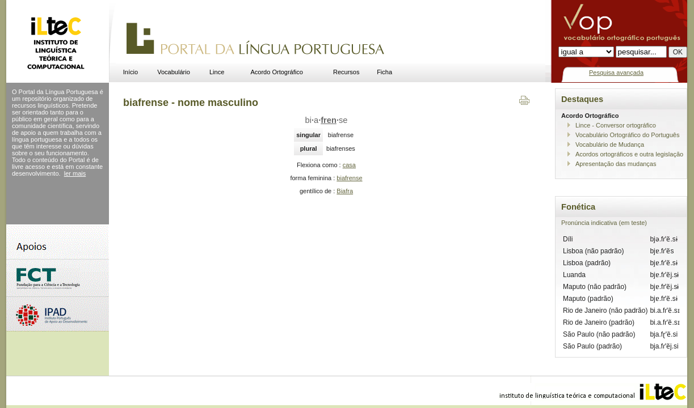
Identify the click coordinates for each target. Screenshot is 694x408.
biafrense (349, 178)
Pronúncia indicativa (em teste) (604, 222)
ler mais (75, 173)
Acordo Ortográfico (277, 72)
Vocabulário (173, 72)
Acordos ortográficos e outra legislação (629, 154)
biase (326, 120)
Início (130, 72)
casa (349, 165)
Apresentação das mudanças (615, 163)
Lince (216, 72)
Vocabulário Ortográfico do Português (627, 134)
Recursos (346, 72)
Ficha (384, 72)
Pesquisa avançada (616, 72)
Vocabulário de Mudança (609, 144)
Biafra (345, 191)
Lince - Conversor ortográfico (615, 125)
